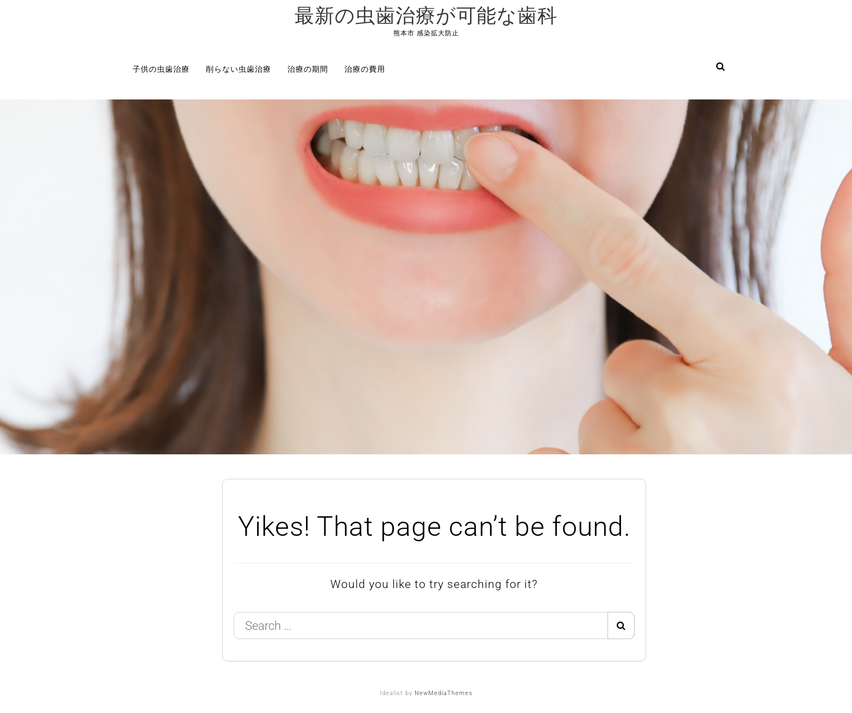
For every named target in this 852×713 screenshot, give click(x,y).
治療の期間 (307, 69)
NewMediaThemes (444, 693)
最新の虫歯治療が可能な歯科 (426, 15)
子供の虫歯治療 (161, 69)
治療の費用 (364, 69)
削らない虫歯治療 (238, 69)
